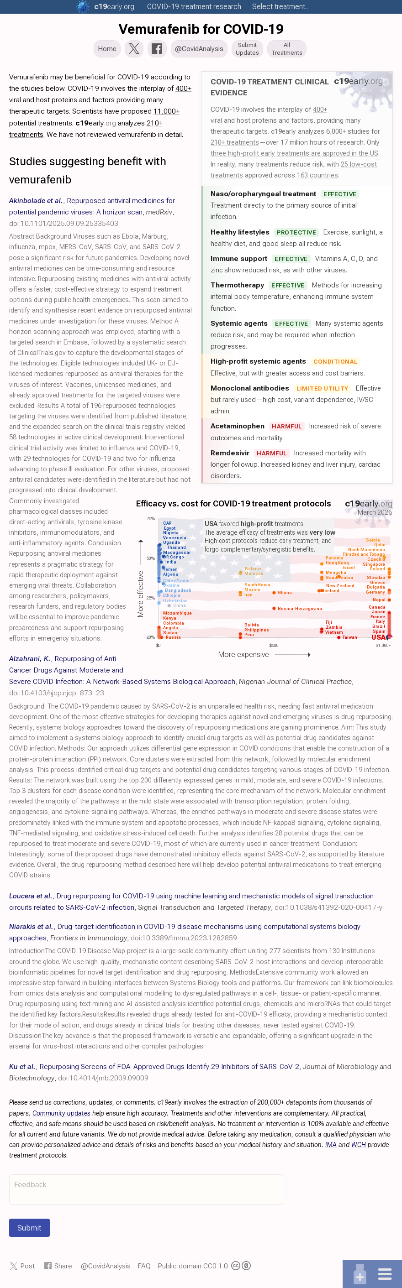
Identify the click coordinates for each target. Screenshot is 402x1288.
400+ (320, 112)
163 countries (317, 178)
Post (27, 1268)
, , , (92, 214)
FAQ (144, 1268)
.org (114, 6)
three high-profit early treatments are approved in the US (294, 156)
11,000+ (166, 114)
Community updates (61, 1116)
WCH (358, 1148)
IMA (331, 1148)
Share (63, 1268)
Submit (29, 1230)
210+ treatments (235, 145)
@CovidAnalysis (106, 1268)
